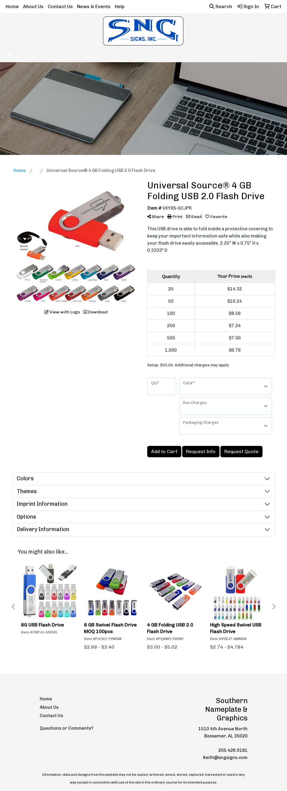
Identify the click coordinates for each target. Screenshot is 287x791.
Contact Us (60, 6)
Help (120, 6)
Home (12, 6)
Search (220, 6)
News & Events (93, 6)
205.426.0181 (233, 750)
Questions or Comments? (66, 728)
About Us (33, 6)
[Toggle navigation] (9, 55)
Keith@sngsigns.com (225, 757)
